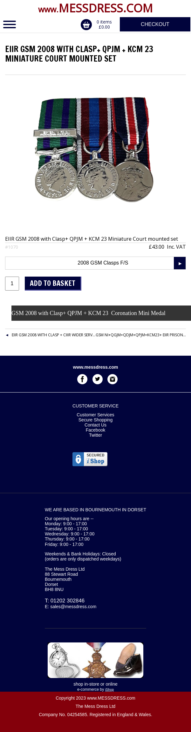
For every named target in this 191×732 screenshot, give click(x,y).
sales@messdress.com (73, 606)
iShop (109, 689)
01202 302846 (68, 601)
